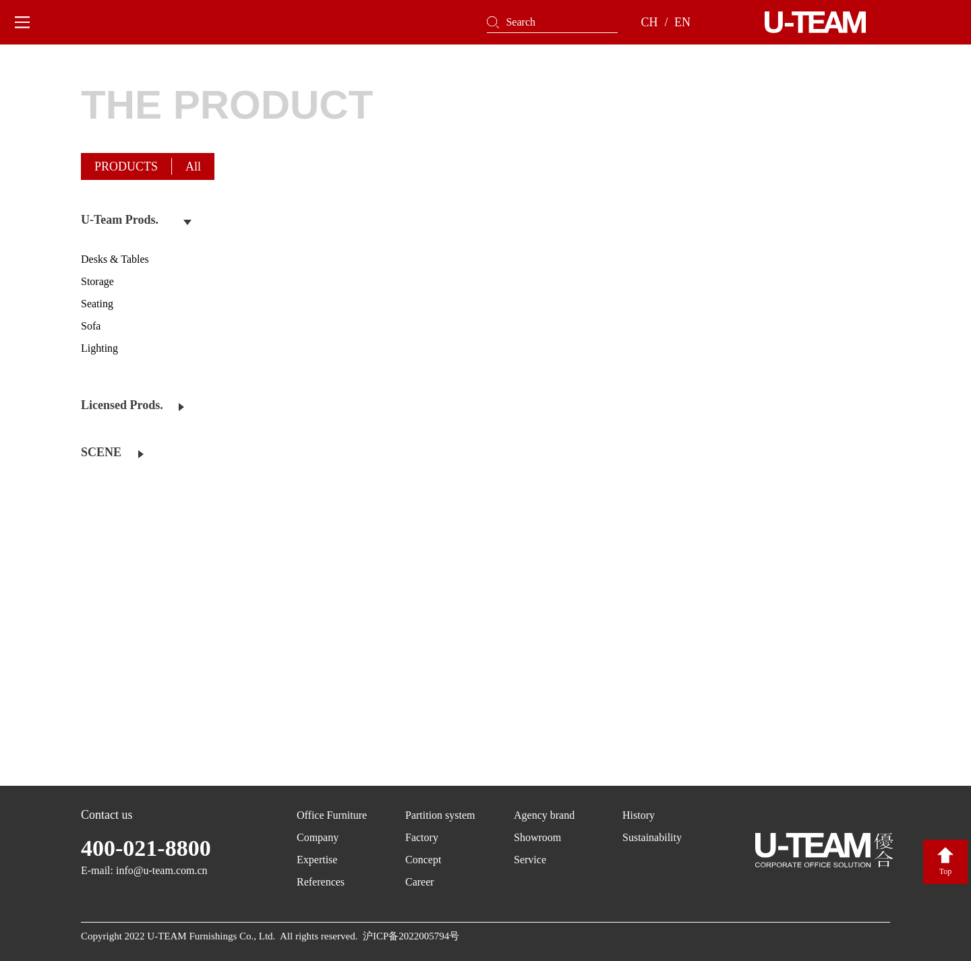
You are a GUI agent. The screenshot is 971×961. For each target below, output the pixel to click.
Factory (421, 837)
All (193, 166)
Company (318, 837)
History (638, 815)
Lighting (99, 348)
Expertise (317, 859)
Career (419, 882)
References (321, 882)
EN (682, 22)
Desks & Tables (115, 259)
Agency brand (544, 815)
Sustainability (652, 837)
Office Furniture (332, 815)
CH (649, 22)
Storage (97, 281)
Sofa (90, 326)
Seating (97, 303)
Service (530, 859)
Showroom (537, 837)
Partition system (440, 815)
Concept (423, 859)
